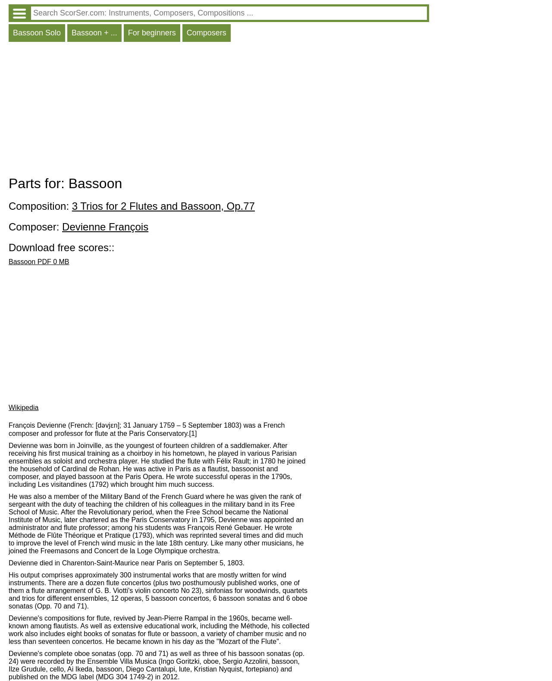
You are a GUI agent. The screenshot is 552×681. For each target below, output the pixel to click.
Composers (206, 32)
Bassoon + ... (94, 32)
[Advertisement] (219, 110)
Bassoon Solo (37, 32)
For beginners (152, 32)
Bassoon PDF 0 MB (39, 261)
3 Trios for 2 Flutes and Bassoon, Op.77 (163, 206)
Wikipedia (23, 407)
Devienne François (105, 227)
